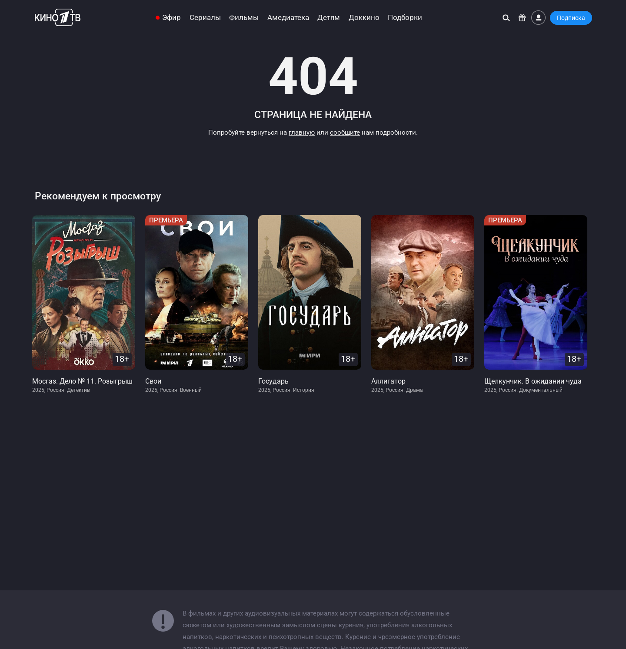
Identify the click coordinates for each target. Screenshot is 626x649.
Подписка (571, 17)
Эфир (171, 17)
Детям (328, 17)
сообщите (345, 132)
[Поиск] (506, 17)
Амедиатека (288, 17)
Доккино (364, 17)
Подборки (405, 17)
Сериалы (205, 17)
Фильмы (244, 17)
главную (302, 132)
